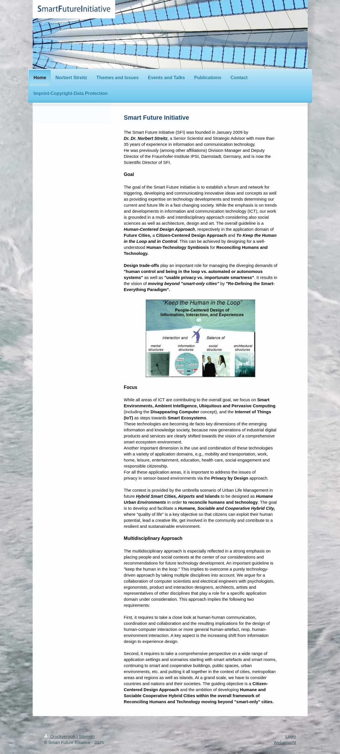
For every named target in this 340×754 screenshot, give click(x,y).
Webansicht (285, 742)
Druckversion (60, 736)
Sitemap (87, 736)
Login (291, 736)
